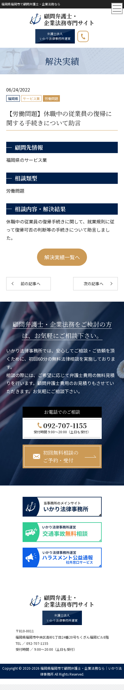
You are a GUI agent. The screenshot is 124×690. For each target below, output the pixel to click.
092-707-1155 (88, 35)
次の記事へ (93, 283)
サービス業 (31, 98)
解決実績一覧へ (62, 257)
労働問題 (51, 98)
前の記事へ (30, 283)
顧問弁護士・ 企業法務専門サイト (69, 19)
